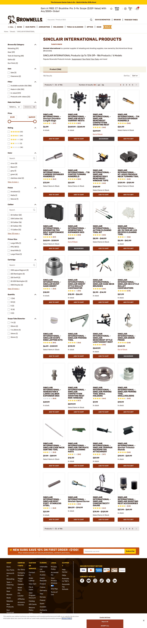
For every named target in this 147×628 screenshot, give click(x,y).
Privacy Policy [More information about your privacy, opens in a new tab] (67, 618)
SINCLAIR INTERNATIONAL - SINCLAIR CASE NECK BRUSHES (103, 283)
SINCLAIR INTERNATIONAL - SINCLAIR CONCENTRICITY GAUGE (102, 501)
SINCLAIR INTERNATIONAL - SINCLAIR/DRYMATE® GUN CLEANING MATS (78, 447)
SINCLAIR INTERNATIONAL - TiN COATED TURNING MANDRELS (79, 173)
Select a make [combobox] (12, 107)
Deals (9, 598)
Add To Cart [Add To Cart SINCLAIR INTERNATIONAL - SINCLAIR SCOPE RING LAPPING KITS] (54, 356)
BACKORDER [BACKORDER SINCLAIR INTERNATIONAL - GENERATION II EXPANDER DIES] (79, 248)
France (42, 587)
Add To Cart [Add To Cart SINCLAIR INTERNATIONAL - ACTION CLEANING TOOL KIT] (104, 248)
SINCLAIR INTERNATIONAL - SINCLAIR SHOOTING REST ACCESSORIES (128, 500)
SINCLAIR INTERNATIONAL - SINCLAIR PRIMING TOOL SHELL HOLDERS (102, 392)
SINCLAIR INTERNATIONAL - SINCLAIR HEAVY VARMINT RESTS (77, 117)
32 (95, 85)
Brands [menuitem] (117, 20)
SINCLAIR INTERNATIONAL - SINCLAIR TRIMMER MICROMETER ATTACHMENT (102, 447)
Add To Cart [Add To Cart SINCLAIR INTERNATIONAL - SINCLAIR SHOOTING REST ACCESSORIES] (128, 519)
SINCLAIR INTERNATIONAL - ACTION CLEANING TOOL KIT (102, 229)
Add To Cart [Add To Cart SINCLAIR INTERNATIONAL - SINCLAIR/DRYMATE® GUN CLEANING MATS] (79, 466)
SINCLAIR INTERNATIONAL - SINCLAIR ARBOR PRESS (126, 337)
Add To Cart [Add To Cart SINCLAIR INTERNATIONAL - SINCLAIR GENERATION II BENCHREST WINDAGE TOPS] (104, 195)
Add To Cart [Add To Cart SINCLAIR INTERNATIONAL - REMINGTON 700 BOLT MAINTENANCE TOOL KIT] (54, 248)
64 (99, 85)
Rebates (10, 601)
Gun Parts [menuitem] (30, 27)
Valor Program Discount (32, 595)
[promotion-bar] (73, 2)
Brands (12, 31)
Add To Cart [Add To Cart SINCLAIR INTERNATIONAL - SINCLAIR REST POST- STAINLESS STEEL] (54, 519)
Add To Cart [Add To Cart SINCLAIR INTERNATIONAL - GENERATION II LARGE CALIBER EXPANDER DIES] (54, 412)
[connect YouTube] (89, 581)
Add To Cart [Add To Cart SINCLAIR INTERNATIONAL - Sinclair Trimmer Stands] (128, 466)
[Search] (91, 20)
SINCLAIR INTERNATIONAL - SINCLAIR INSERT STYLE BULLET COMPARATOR (77, 284)
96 (103, 85)
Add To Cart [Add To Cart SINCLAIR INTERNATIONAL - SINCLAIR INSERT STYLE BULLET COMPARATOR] (79, 302)
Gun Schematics (10, 612)
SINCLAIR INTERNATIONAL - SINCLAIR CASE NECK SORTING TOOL (54, 446)
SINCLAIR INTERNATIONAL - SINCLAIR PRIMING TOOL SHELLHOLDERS (127, 392)
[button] (128, 9)
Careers (21, 584)
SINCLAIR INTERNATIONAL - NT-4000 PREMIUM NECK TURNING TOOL (128, 173)
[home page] (25, 19)
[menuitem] (11, 27)
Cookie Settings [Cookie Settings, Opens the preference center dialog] (105, 617)
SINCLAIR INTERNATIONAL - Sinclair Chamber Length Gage (52, 117)
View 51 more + (13, 289)
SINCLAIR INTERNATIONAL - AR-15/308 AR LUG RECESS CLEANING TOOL (127, 230)
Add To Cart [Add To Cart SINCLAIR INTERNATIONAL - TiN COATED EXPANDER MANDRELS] (128, 139)
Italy (41, 594)
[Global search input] (69, 19)
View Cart (32, 584)
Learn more (56, 44)
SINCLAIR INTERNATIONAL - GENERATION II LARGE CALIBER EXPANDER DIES (52, 392)
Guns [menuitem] (19, 27)
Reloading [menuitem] (58, 27)
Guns (9, 567)
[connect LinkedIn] (115, 581)
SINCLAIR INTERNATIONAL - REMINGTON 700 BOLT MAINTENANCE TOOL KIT (53, 230)
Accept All (105, 626)
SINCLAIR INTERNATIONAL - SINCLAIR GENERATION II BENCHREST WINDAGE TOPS (102, 175)
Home (6, 31)
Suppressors (76, 59)
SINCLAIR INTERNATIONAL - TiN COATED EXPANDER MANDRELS (128, 117)
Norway (43, 597)
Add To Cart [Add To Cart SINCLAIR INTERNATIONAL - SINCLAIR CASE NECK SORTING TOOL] (54, 466)
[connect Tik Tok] (102, 581)
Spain (42, 603)
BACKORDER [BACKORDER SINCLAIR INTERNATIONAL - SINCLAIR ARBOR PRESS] (128, 356)
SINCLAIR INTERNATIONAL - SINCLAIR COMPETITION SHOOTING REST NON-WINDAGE (77, 393)
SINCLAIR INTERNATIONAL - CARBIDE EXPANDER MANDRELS (53, 173)
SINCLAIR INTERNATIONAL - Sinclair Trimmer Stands (126, 446)
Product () (55, 69)
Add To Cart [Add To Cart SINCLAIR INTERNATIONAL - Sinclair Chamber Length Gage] (54, 139)
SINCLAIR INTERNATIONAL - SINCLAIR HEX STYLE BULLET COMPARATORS (128, 284)
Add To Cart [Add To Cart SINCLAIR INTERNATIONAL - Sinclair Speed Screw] (79, 519)
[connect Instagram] (95, 581)
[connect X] (108, 581)
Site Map (54, 589)
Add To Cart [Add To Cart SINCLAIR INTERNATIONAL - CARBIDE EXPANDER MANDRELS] (54, 195)
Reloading (10, 579)
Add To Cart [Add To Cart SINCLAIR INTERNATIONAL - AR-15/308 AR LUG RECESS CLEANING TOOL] (128, 248)
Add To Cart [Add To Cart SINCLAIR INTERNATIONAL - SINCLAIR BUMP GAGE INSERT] (54, 302)
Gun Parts (86, 59)
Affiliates (21, 599)
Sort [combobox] (133, 76)
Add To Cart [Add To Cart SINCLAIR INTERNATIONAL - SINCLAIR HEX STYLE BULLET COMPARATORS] (128, 302)
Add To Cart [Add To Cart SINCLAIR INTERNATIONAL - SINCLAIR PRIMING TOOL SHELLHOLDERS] (128, 412)
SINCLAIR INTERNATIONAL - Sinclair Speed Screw (79, 499)
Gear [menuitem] (99, 27)
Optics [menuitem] (90, 27)
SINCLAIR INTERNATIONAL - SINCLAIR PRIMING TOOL (77, 337)
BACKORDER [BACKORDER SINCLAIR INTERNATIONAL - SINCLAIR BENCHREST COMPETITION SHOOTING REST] (103, 139)
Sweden (43, 607)
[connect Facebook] (82, 581)
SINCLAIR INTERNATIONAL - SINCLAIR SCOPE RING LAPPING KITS (52, 337)
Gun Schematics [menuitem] (102, 20)
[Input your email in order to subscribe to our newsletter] (104, 551)
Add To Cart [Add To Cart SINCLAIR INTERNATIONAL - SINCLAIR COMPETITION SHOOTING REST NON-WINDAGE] (79, 412)
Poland (42, 600)
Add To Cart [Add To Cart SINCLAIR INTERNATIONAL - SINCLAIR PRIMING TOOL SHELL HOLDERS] (104, 412)
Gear (8, 591)
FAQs (64, 575)
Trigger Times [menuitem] (131, 20)
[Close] (143, 620)
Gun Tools (95, 59)
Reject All (105, 621)
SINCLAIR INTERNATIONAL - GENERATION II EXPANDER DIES (77, 229)
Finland (43, 584)
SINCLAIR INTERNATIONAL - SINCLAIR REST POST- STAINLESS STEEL (52, 501)
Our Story (21, 570)
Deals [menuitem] (107, 27)
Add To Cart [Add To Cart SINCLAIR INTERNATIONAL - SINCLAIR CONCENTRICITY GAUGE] (104, 519)
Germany (43, 590)
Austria (42, 575)
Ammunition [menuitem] (44, 27)
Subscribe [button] (130, 551)
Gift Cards (33, 604)
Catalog (32, 601)
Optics (9, 588)
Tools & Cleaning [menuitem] (75, 27)
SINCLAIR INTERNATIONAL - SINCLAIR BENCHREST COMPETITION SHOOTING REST (102, 119)
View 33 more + (14, 233)
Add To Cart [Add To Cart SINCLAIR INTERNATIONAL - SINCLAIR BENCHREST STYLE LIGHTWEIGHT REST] (104, 356)
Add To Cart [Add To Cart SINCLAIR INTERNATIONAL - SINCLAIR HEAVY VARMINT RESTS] (79, 139)
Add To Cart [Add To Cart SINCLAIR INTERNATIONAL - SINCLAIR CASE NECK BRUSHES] (104, 302)
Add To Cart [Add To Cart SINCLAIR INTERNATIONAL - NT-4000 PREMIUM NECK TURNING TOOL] (128, 195)
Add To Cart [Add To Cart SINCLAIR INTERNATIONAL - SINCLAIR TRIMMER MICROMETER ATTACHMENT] (104, 466)
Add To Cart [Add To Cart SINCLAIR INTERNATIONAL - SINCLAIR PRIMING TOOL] (79, 356)
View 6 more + (13, 182)
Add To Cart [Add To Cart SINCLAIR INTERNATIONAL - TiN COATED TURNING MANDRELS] (79, 195)
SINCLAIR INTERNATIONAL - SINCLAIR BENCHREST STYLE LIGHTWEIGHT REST (103, 338)
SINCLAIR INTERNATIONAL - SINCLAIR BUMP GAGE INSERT (52, 283)
